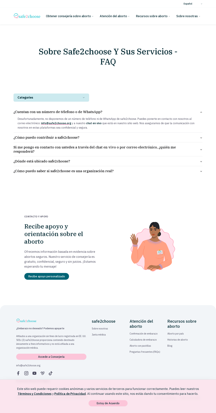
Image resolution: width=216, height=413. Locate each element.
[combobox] (51, 98)
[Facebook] (18, 373)
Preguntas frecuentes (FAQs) (145, 351)
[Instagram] (26, 373)
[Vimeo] (42, 373)
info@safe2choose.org (28, 365)
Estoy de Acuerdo (108, 403)
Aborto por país (175, 333)
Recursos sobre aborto (153, 16)
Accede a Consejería (51, 356)
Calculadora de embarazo (143, 339)
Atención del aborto (115, 16)
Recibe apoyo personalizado (46, 276)
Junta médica (99, 334)
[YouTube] (34, 373)
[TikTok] (51, 373)
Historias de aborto (177, 339)
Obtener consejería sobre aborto (70, 16)
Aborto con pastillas (140, 345)
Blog (169, 345)
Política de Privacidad (70, 394)
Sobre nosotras (188, 16)
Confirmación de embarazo (144, 333)
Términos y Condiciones (34, 394)
